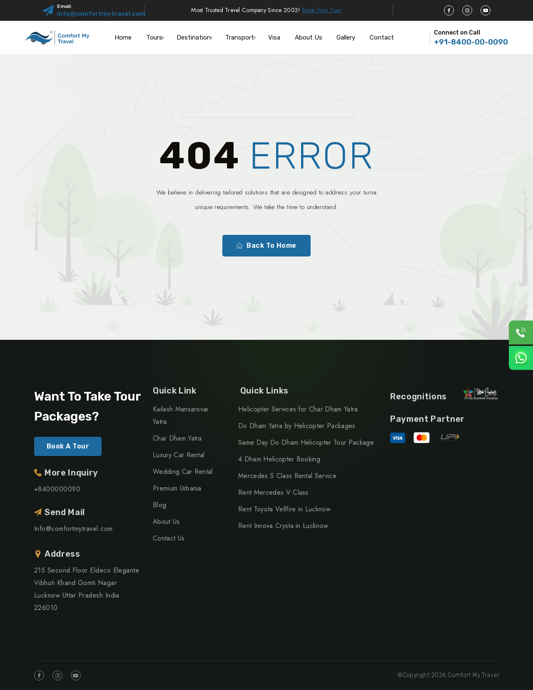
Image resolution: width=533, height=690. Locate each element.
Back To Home (266, 246)
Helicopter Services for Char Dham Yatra (298, 409)
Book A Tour (68, 446)
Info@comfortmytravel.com (73, 528)
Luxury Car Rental (178, 455)
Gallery (345, 37)
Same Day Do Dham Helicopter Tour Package (306, 442)
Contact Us (168, 538)
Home (123, 37)
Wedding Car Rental (183, 471)
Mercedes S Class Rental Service (287, 476)
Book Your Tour (322, 10)
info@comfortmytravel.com (101, 13)
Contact (382, 37)
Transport (239, 37)
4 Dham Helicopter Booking (279, 459)
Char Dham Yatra (177, 438)
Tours (154, 37)
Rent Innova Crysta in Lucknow (283, 526)
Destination (194, 37)
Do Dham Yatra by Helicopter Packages (297, 426)
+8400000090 (57, 489)
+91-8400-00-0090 (471, 42)
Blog (159, 505)
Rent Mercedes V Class (273, 492)
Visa (274, 37)
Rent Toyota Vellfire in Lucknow (284, 509)
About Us (308, 37)
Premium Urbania (177, 488)
